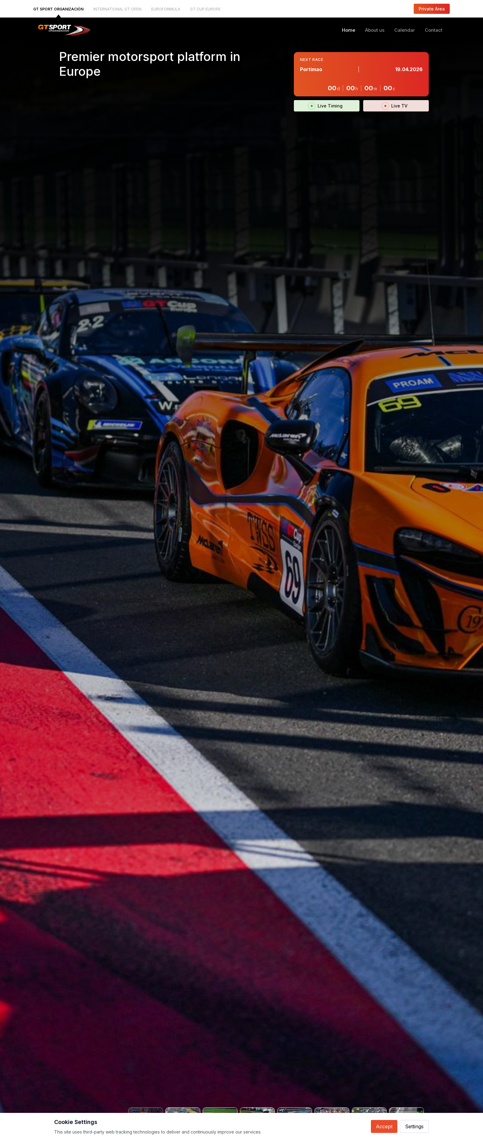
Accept (384, 1126)
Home (348, 30)
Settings (414, 1126)
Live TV (396, 105)
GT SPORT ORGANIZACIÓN (58, 9)
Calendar (404, 30)
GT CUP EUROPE (205, 9)
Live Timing (327, 105)
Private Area (432, 8)
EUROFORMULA (165, 9)
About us (374, 30)
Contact (433, 30)
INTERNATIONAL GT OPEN (117, 9)
